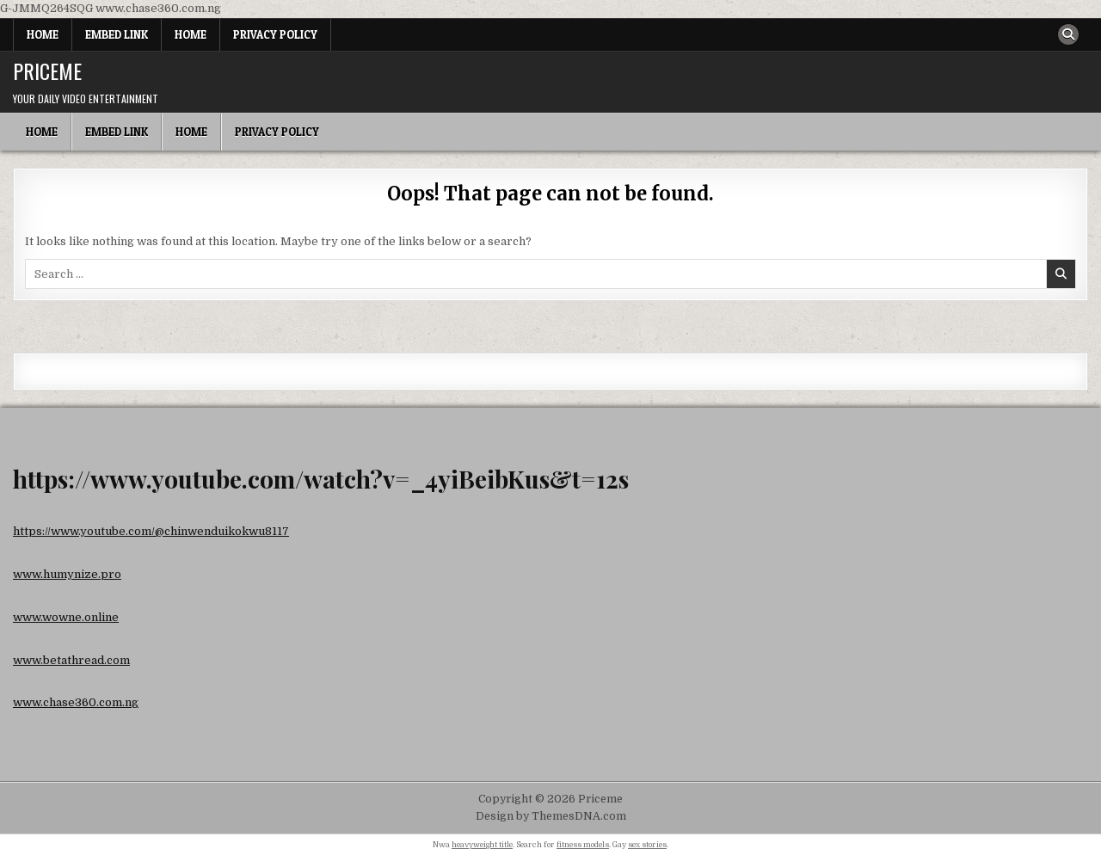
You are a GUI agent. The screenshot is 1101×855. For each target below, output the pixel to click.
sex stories (647, 844)
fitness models (583, 844)
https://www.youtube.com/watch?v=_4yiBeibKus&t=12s (321, 479)
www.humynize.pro (67, 574)
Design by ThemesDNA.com (551, 816)
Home (42, 34)
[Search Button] (1068, 34)
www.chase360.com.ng (75, 702)
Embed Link (116, 34)
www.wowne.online (66, 617)
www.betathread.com (71, 660)
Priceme (47, 70)
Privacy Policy (275, 34)
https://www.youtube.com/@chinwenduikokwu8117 (151, 531)
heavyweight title (482, 844)
